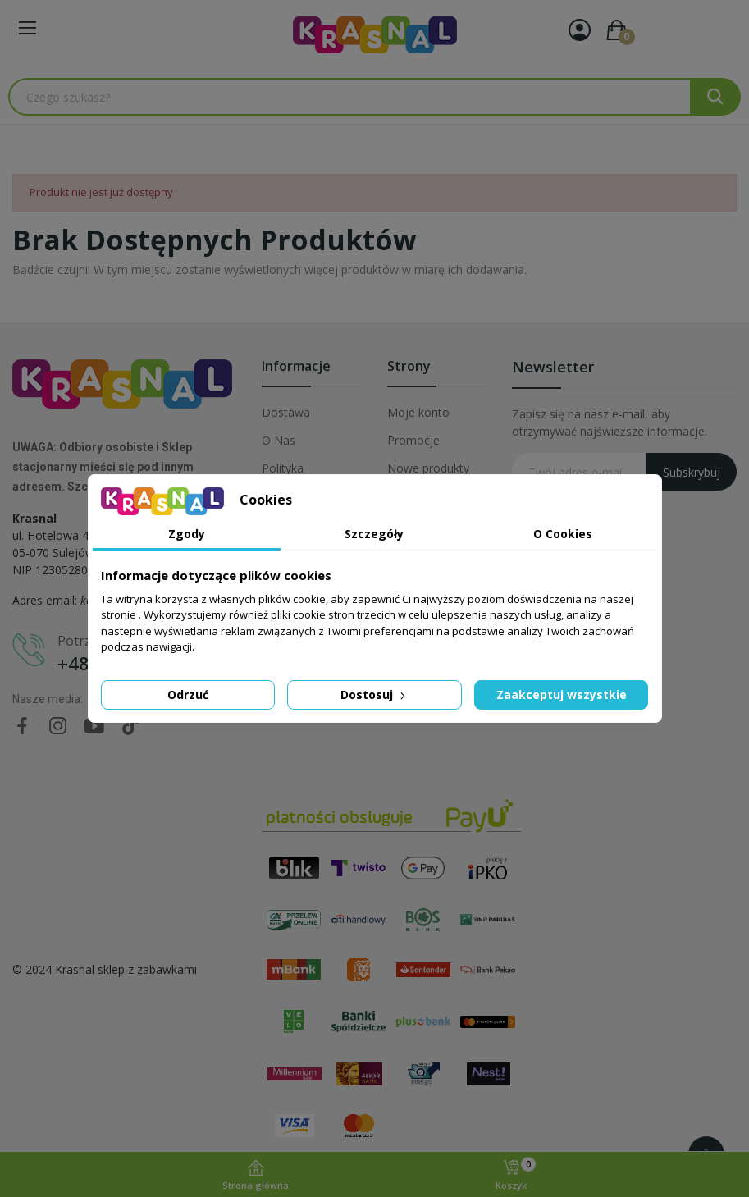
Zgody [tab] (186, 533)
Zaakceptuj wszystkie (561, 694)
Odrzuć (187, 694)
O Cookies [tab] (562, 533)
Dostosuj (374, 694)
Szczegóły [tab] (374, 533)
